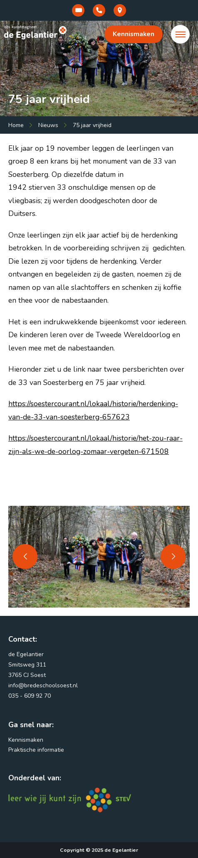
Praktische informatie (36, 750)
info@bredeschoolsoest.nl (43, 685)
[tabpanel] (99, 557)
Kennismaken (133, 34)
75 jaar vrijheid (92, 125)
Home (16, 125)
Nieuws (48, 125)
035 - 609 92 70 (29, 696)
